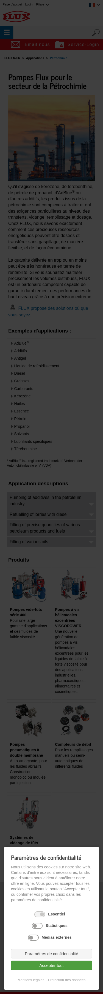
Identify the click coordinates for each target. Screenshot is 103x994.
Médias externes (57, 937)
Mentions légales (31, 980)
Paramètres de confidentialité (51, 953)
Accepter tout (51, 965)
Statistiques (56, 925)
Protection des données (67, 980)
